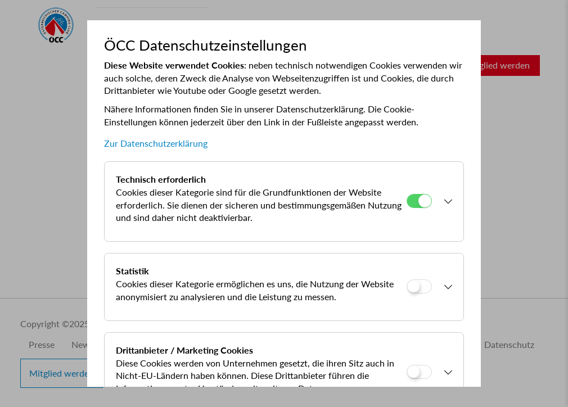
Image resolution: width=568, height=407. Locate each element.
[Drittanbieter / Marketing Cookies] (419, 372)
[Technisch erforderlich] (419, 201)
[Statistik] (419, 286)
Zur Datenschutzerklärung (156, 143)
